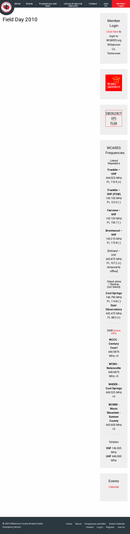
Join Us (105, 4)
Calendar (114, 487)
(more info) (116, 332)
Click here (112, 31)
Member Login (120, 4)
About (17, 3)
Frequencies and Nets (48, 4)
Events (29, 3)
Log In (100, 527)
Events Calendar (117, 524)
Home (69, 524)
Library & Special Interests (73, 4)
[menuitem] (17, 4)
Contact (93, 3)
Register (110, 527)
